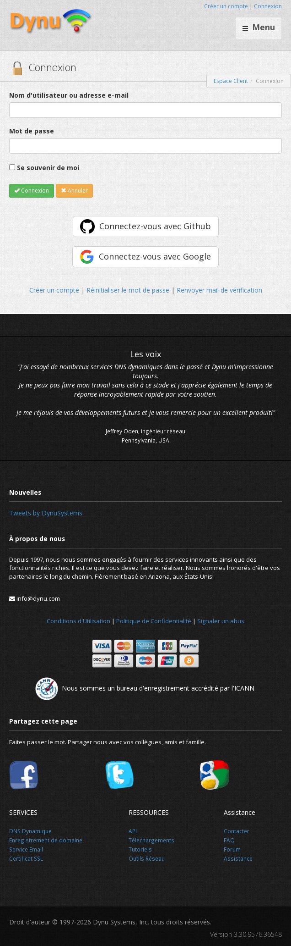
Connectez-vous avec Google (155, 256)
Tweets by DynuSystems (45, 513)
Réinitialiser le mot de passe (127, 290)
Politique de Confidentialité (153, 621)
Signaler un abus (220, 621)
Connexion (268, 6)
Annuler (74, 190)
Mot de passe (31, 131)
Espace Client (231, 81)
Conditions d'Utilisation (78, 621)
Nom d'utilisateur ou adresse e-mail (69, 95)
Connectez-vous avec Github (155, 226)
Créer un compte (226, 6)
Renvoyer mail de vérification (219, 290)
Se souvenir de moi (48, 167)
